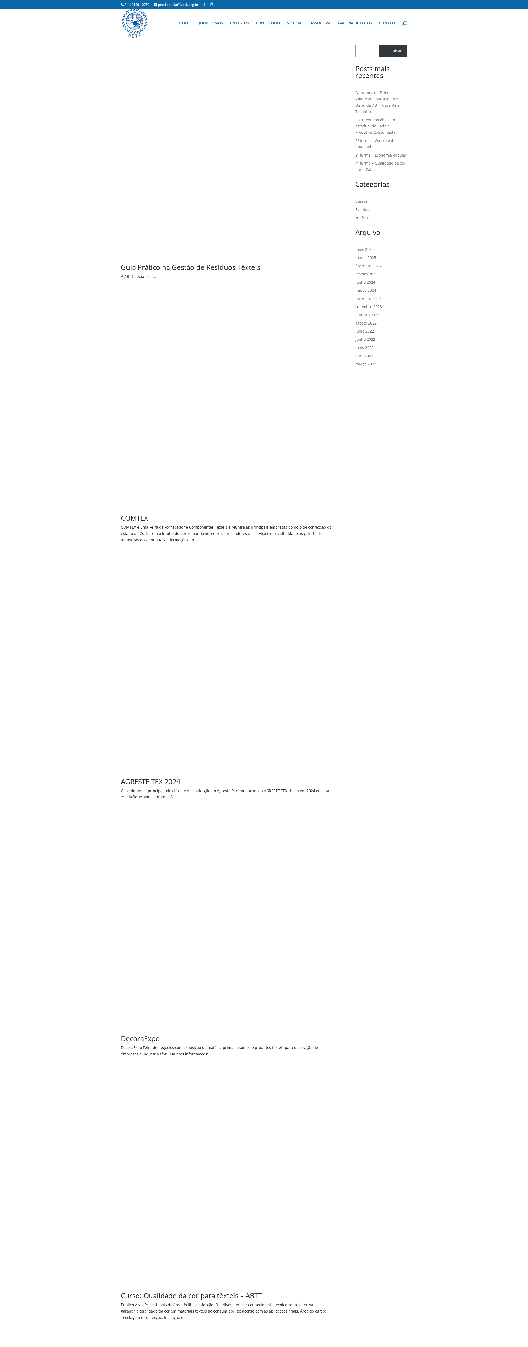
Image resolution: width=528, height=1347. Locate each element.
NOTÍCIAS (295, 23)
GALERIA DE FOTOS (355, 23)
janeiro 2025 (366, 274)
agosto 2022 (366, 323)
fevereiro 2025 (368, 265)
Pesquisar (393, 50)
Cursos (361, 201)
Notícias (362, 217)
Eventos (362, 209)
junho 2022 (365, 339)
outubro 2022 (367, 314)
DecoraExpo (140, 1038)
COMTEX (134, 518)
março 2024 (365, 290)
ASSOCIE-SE (321, 23)
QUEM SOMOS (210, 23)
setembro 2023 (368, 306)
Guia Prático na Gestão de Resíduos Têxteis (190, 267)
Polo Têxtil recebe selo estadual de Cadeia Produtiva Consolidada (375, 126)
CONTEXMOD (268, 23)
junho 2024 (365, 282)
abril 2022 (364, 355)
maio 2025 (364, 249)
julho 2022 (364, 331)
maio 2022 (364, 347)
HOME (184, 23)
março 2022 (365, 363)
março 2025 (365, 257)
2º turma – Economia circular (381, 155)
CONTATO (388, 23)
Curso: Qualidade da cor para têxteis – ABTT (191, 1295)
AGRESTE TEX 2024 (150, 781)
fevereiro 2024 (368, 298)
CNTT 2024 (239, 23)
